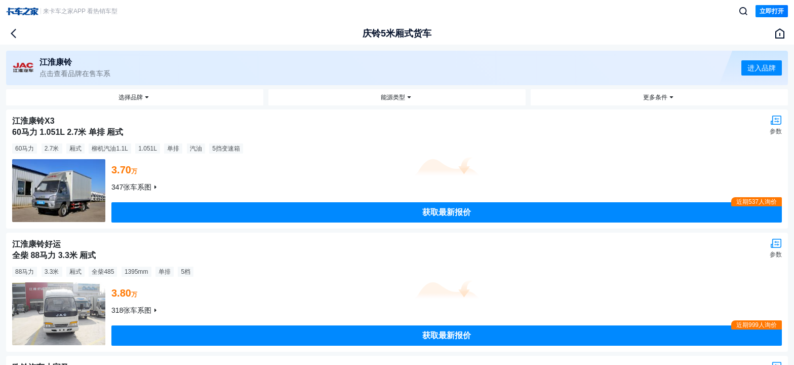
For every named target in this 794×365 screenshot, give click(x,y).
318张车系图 (131, 310)
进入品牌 (761, 68)
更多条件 (655, 97)
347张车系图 (131, 187)
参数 (776, 131)
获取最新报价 (446, 212)
